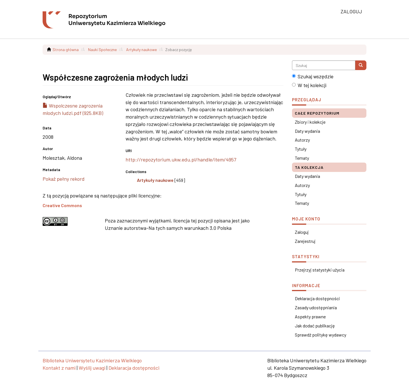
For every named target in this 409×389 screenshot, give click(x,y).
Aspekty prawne (310, 316)
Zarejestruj (305, 241)
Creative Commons (62, 205)
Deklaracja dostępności (317, 298)
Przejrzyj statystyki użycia (320, 269)
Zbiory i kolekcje (310, 122)
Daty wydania (307, 131)
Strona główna (66, 49)
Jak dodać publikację (315, 325)
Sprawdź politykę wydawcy (320, 334)
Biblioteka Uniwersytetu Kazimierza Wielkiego (92, 360)
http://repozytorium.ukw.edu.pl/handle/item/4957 (181, 159)
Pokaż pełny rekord (64, 179)
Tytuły (300, 149)
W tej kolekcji (309, 85)
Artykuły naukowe (141, 49)
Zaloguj (302, 232)
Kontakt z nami (59, 368)
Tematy (302, 158)
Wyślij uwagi (92, 368)
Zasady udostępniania (316, 307)
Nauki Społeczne (102, 49)
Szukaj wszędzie (312, 76)
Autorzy (302, 139)
